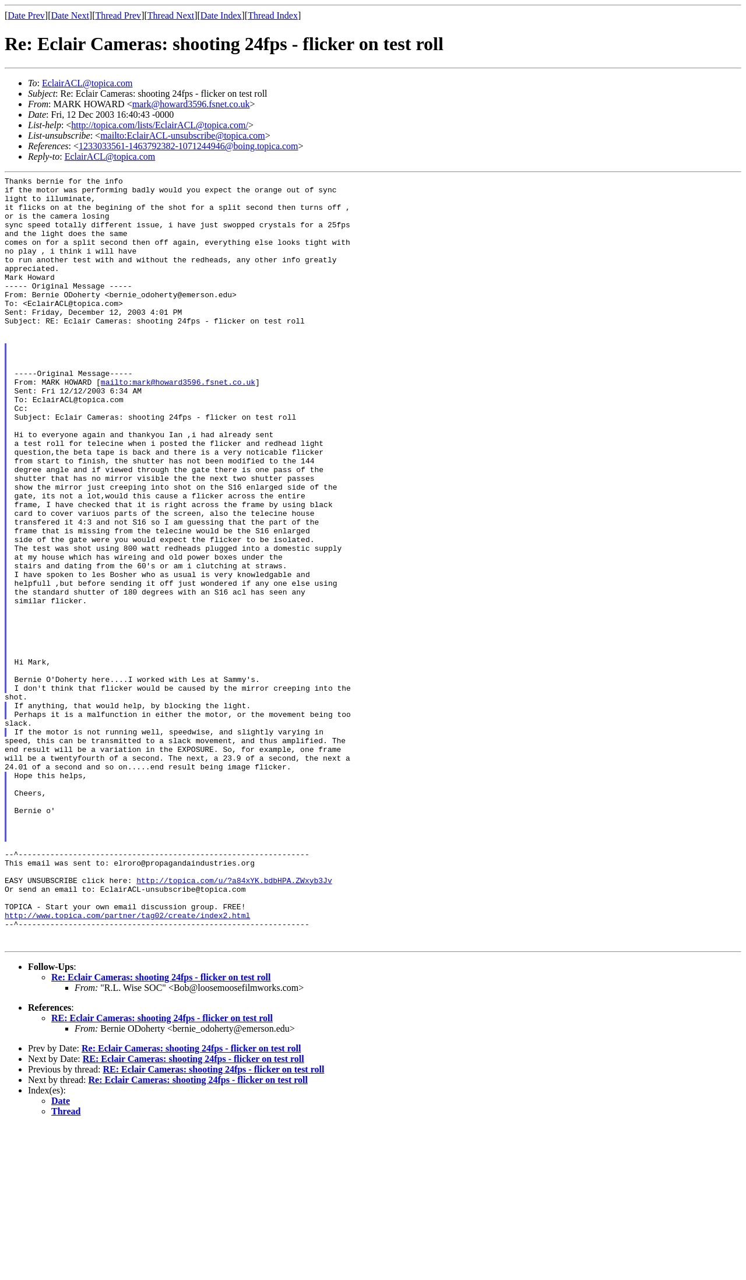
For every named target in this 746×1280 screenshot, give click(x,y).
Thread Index (273, 15)
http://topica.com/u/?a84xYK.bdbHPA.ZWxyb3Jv (234, 1022)
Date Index (221, 15)
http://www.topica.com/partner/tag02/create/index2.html (127, 1064)
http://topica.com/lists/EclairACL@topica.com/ (159, 125)
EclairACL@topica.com (87, 83)
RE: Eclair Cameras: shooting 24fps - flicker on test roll (162, 1172)
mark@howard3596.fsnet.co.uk (191, 104)
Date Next (70, 15)
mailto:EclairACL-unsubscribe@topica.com (182, 135)
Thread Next (170, 15)
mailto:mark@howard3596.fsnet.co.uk (178, 424)
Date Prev (26, 15)
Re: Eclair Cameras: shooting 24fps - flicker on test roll (160, 1131)
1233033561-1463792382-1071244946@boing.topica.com (188, 146)
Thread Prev (118, 15)
